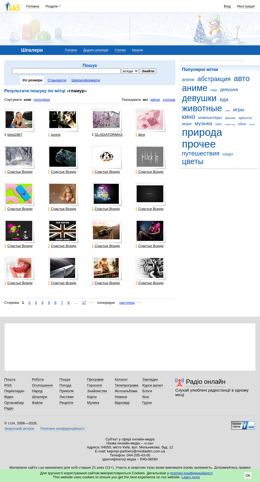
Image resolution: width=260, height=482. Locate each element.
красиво (230, 117)
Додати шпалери (95, 50)
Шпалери (39, 397)
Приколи (66, 391)
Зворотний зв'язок (19, 429)
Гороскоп (94, 385)
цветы (193, 161)
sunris (54, 135)
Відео (9, 397)
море (187, 123)
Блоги (147, 391)
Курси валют (152, 385)
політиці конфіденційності (191, 473)
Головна (32, 6)
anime (188, 79)
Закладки (150, 379)
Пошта (9, 379)
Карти (92, 397)
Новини (121, 397)
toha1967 (13, 135)
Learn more (191, 477)
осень (252, 124)
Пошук (64, 379)
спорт (228, 154)
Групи (147, 403)
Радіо (8, 408)
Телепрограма (127, 385)
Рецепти (66, 403)
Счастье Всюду (18, 172)
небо (218, 124)
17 (84, 303)
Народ (37, 391)
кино (188, 116)
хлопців (169, 100)
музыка (203, 123)
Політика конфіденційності (62, 429)
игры (238, 109)
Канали (137, 50)
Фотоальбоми (126, 391)
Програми (95, 379)
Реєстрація (246, 6)
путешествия (201, 153)
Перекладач (14, 391)
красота (245, 118)
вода (214, 89)
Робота (38, 379)
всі (145, 100)
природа (202, 132)
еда (224, 99)
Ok (248, 475)
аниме (195, 88)
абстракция (214, 78)
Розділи (52, 6)
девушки (199, 98)
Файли (37, 403)
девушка (229, 89)
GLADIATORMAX (107, 135)
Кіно (145, 397)
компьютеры (210, 117)
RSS (8, 385)
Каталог (121, 379)
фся (140, 135)
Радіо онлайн (206, 381)
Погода (65, 385)
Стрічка (120, 50)
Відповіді (122, 403)
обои (242, 124)
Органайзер (14, 403)
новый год (230, 124)
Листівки (66, 397)
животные (202, 108)
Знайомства (97, 391)
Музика (93, 403)
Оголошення (42, 385)
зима (227, 110)
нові (27, 100)
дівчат (155, 100)
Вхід (227, 6)
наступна (127, 303)
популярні (42, 100)
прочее (199, 144)
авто (242, 78)
